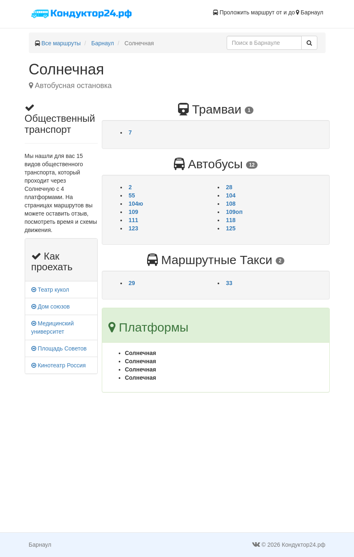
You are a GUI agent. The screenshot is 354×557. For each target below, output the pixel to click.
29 (132, 283)
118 (230, 220)
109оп (234, 212)
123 (133, 228)
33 (229, 283)
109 (133, 212)
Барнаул (102, 43)
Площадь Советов (59, 348)
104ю (136, 203)
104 (230, 195)
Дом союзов (50, 306)
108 (230, 203)
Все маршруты (61, 43)
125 (230, 228)
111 (133, 220)
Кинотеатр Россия (58, 365)
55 (132, 195)
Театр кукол (50, 289)
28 (229, 187)
